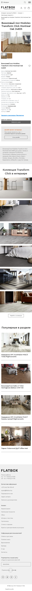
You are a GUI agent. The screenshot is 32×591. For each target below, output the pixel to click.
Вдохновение (5, 542)
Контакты (4, 552)
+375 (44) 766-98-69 (7, 487)
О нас (3, 549)
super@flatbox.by (6, 490)
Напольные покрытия (8, 512)
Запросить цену (16, 122)
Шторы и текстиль (7, 518)
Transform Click (12, 106)
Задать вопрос (6, 496)
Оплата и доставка (7, 536)
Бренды (3, 546)
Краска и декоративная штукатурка (12, 527)
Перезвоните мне (7, 493)
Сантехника (5, 521)
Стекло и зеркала (6, 524)
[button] (29, 2)
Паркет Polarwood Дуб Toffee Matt (14, 448)
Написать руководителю (9, 500)
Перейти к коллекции (16, 315)
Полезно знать (5, 539)
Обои (3, 515)
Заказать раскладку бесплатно (12, 115)
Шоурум (6, 2)
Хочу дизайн (16, 137)
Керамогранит (5, 508)
